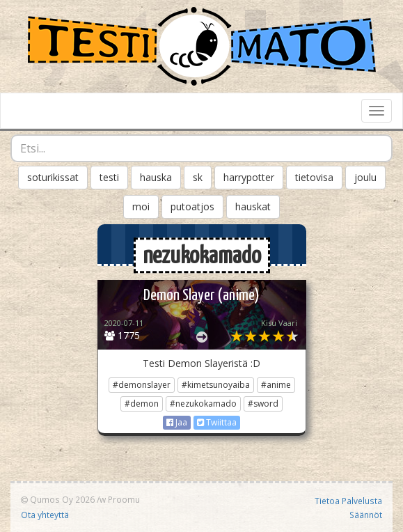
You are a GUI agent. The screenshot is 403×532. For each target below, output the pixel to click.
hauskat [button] (253, 206)
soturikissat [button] (53, 177)
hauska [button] (156, 177)
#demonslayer (142, 385)
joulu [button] (365, 177)
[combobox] (201, 148)
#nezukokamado (203, 403)
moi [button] (141, 206)
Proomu (124, 499)
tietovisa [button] (314, 177)
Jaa (176, 422)
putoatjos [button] (192, 206)
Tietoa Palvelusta (348, 500)
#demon (142, 403)
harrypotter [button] (248, 177)
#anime (276, 385)
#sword (263, 403)
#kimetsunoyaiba (216, 385)
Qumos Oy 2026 (58, 499)
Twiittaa (217, 422)
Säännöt (365, 514)
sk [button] (198, 177)
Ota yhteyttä (45, 514)
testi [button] (109, 177)
